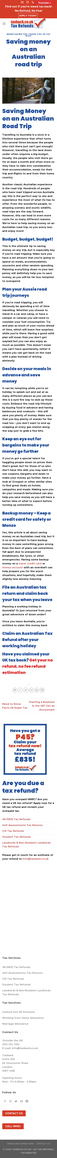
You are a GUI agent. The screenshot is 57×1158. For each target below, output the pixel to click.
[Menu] (4, 23)
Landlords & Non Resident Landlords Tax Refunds (26, 844)
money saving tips (17, 34)
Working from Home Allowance (23, 1017)
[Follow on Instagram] (10, 1101)
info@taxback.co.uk (35, 858)
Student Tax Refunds (16, 836)
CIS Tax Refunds (13, 831)
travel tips (34, 34)
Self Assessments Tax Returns (22, 825)
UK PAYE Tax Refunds (16, 819)
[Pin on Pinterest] (36, 690)
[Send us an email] (21, 1101)
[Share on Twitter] (25, 690)
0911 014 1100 (10, 1044)
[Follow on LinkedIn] (26, 1101)
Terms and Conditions (20, 1144)
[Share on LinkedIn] (42, 690)
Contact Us (43, 1144)
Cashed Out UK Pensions (18, 1012)
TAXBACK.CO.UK (21, 1149)
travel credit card (30, 563)
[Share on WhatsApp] (14, 690)
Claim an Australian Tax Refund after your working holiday (27, 640)
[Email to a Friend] (31, 690)
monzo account (12, 567)
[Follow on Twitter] (16, 1101)
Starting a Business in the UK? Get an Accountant (42, 706)
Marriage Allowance (15, 1023)
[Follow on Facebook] (5, 1101)
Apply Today (28, 15)
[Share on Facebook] (20, 690)
